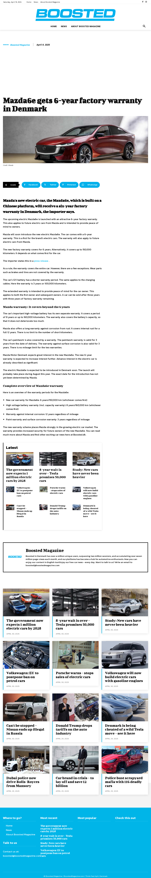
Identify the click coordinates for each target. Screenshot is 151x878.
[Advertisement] (75, 72)
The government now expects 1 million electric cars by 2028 (19, 475)
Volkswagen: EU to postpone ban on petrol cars (25, 491)
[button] (144, 26)
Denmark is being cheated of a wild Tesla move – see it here (91, 510)
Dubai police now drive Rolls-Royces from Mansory (25, 779)
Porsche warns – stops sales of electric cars (57, 490)
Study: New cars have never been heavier (86, 473)
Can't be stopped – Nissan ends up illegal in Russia (24, 510)
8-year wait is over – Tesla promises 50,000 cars (52, 475)
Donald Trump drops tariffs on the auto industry (58, 509)
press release (41, 261)
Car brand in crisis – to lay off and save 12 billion (74, 779)
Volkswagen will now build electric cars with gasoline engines (90, 493)
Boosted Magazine (20, 44)
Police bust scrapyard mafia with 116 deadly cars (123, 779)
